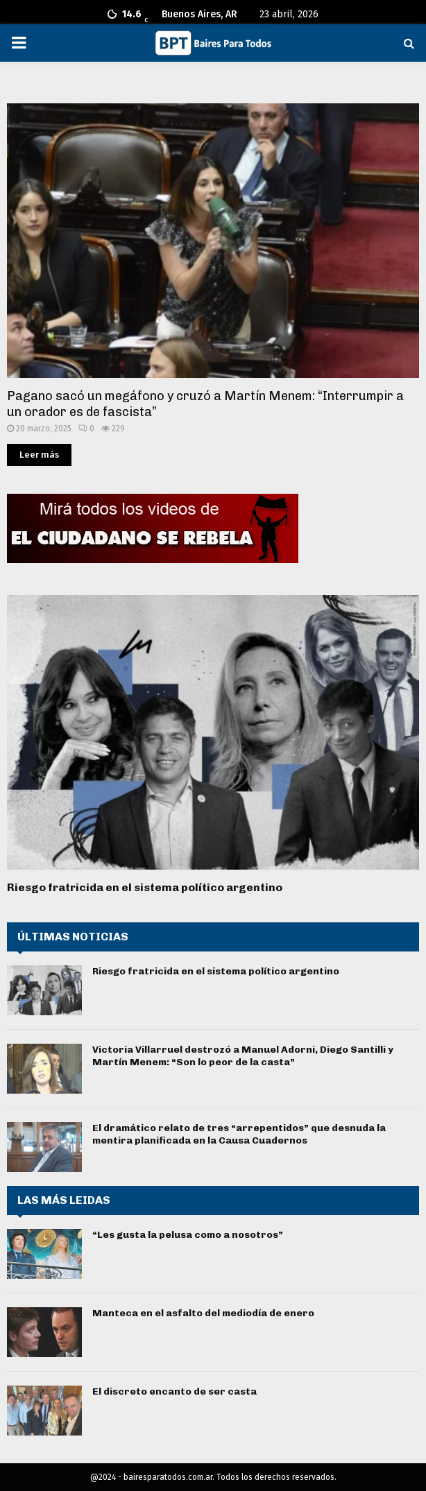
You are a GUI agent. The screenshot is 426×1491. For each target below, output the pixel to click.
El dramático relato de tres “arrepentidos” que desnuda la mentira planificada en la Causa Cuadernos (239, 1134)
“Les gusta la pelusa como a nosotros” (187, 1235)
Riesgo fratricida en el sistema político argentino (144, 887)
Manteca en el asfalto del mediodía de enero (203, 1313)
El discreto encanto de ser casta (174, 1391)
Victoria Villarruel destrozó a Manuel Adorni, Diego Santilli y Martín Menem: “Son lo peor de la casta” (242, 1056)
